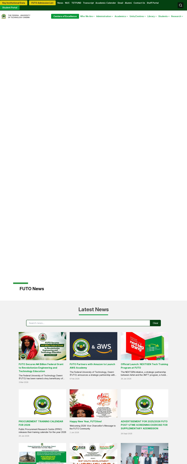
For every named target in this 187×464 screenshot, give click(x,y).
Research (176, 16)
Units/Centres (137, 16)
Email (120, 3)
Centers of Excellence (65, 16)
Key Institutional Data (13, 3)
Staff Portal (153, 3)
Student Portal (9, 7)
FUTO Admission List (42, 3)
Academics (120, 16)
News (60, 3)
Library (151, 16)
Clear (155, 323)
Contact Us (139, 3)
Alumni (128, 3)
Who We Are (86, 16)
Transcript (88, 3)
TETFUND (76, 3)
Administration (103, 16)
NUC (67, 3)
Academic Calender (106, 3)
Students (163, 16)
